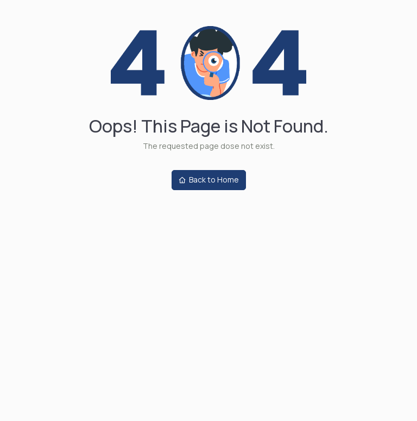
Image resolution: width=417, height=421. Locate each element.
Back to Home (209, 179)
